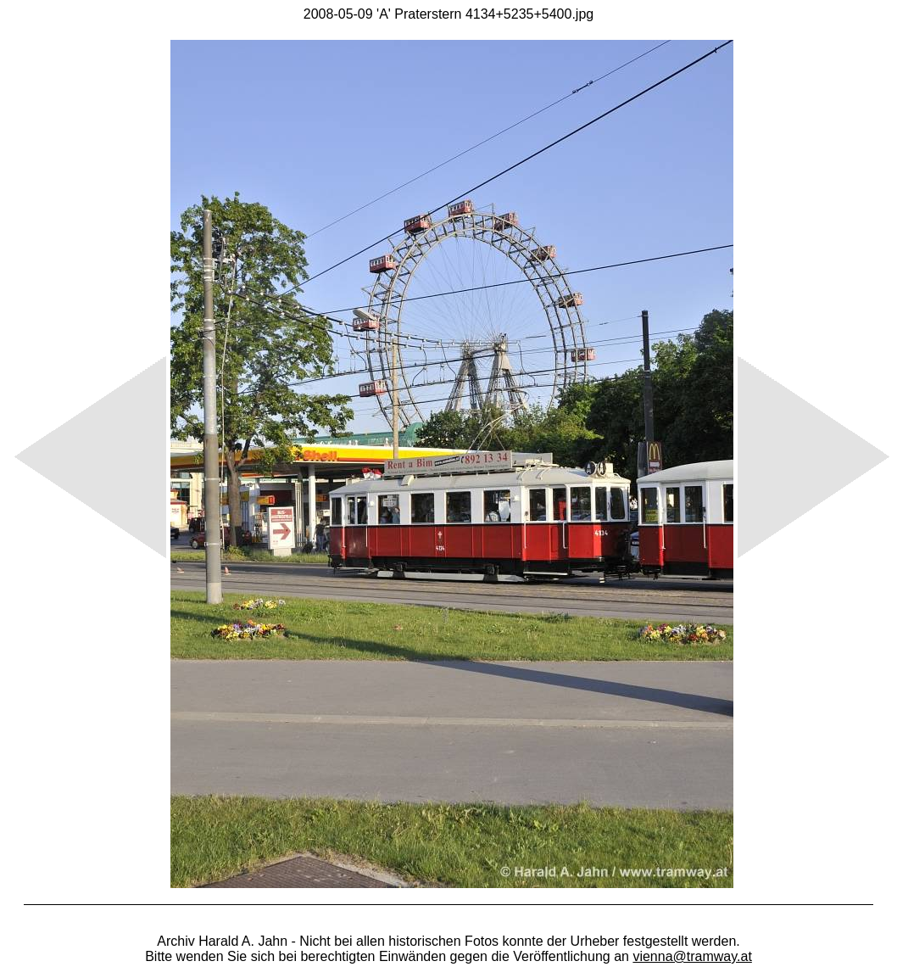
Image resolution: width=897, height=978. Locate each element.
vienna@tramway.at (691, 956)
